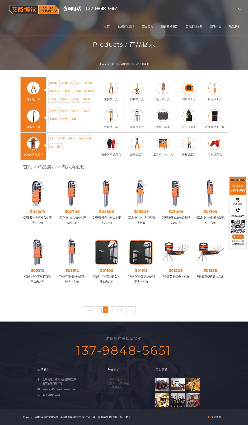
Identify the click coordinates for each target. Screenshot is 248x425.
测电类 (75, 99)
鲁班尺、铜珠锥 (66, 138)
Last (131, 310)
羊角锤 (53, 110)
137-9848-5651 (51, 394)
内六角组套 (143, 64)
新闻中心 (215, 26)
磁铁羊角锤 (85, 138)
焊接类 (53, 83)
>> (121, 310)
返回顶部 (214, 417)
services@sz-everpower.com (59, 389)
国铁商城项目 (169, 26)
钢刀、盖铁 (55, 146)
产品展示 (47, 167)
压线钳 (53, 99)
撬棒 (74, 118)
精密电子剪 (66, 83)
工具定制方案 (194, 26)
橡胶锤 (75, 110)
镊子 (78, 83)
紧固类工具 (128, 64)
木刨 (51, 138)
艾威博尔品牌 (126, 26)
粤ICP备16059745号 (120, 417)
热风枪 (88, 83)
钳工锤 (86, 110)
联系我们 (234, 26)
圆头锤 (64, 110)
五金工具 (147, 26)
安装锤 (53, 118)
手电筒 (66, 91)
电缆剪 (86, 99)
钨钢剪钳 (90, 91)
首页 (107, 26)
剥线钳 (64, 99)
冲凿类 (64, 118)
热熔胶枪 (54, 91)
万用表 (77, 91)
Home (102, 64)
